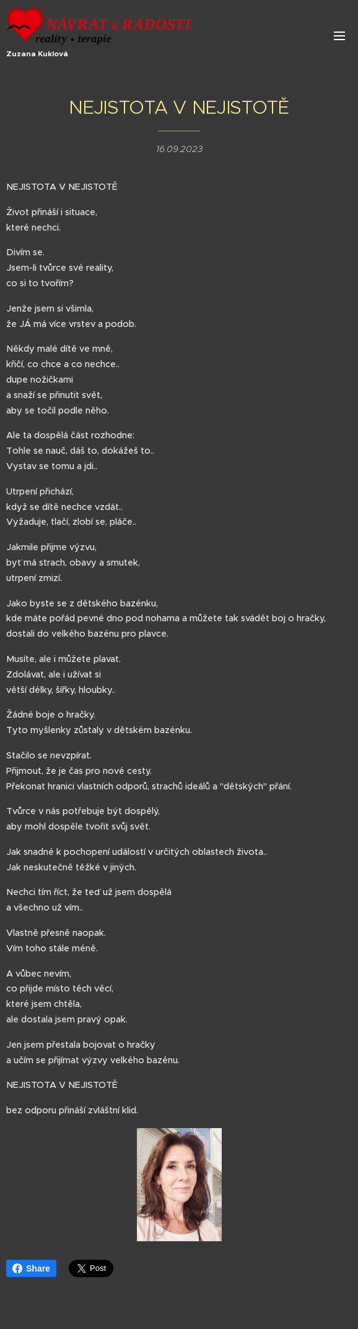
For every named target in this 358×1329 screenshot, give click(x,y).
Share (31, 1268)
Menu (339, 35)
